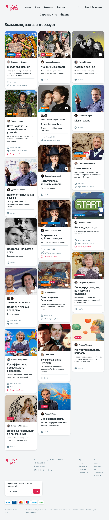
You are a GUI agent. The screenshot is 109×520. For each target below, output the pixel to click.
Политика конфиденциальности (36, 510)
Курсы (37, 7)
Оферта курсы (31, 512)
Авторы (96, 463)
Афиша (28, 7)
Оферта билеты (78, 510)
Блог (95, 469)
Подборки (61, 7)
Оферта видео (91, 510)
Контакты (97, 475)
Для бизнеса (98, 472)
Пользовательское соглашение (60, 510)
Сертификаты (83, 472)
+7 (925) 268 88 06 (40, 463)
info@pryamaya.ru (40, 466)
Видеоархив (48, 7)
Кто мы (96, 460)
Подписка (97, 466)
